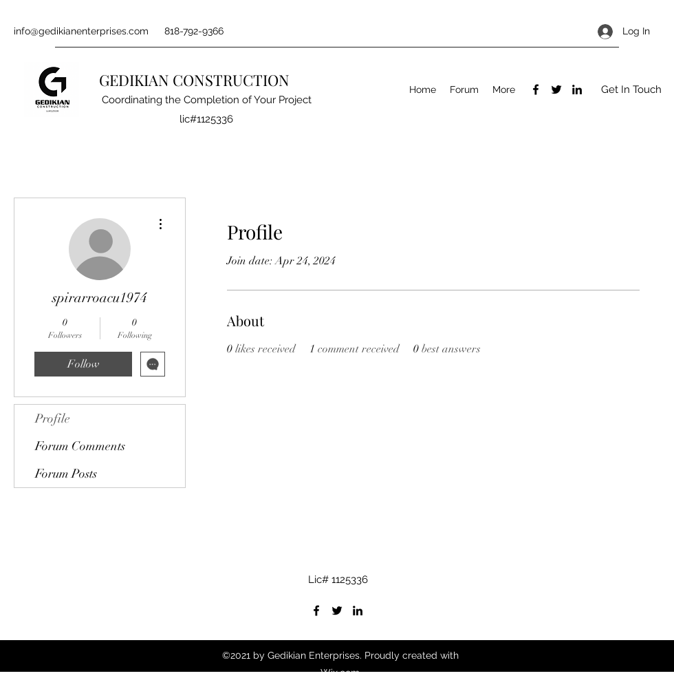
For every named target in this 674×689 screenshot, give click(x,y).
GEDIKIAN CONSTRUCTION (196, 80)
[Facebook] (536, 89)
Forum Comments (80, 446)
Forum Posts (66, 473)
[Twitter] (556, 89)
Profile (52, 418)
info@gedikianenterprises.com (81, 30)
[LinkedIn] (577, 89)
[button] (631, 90)
